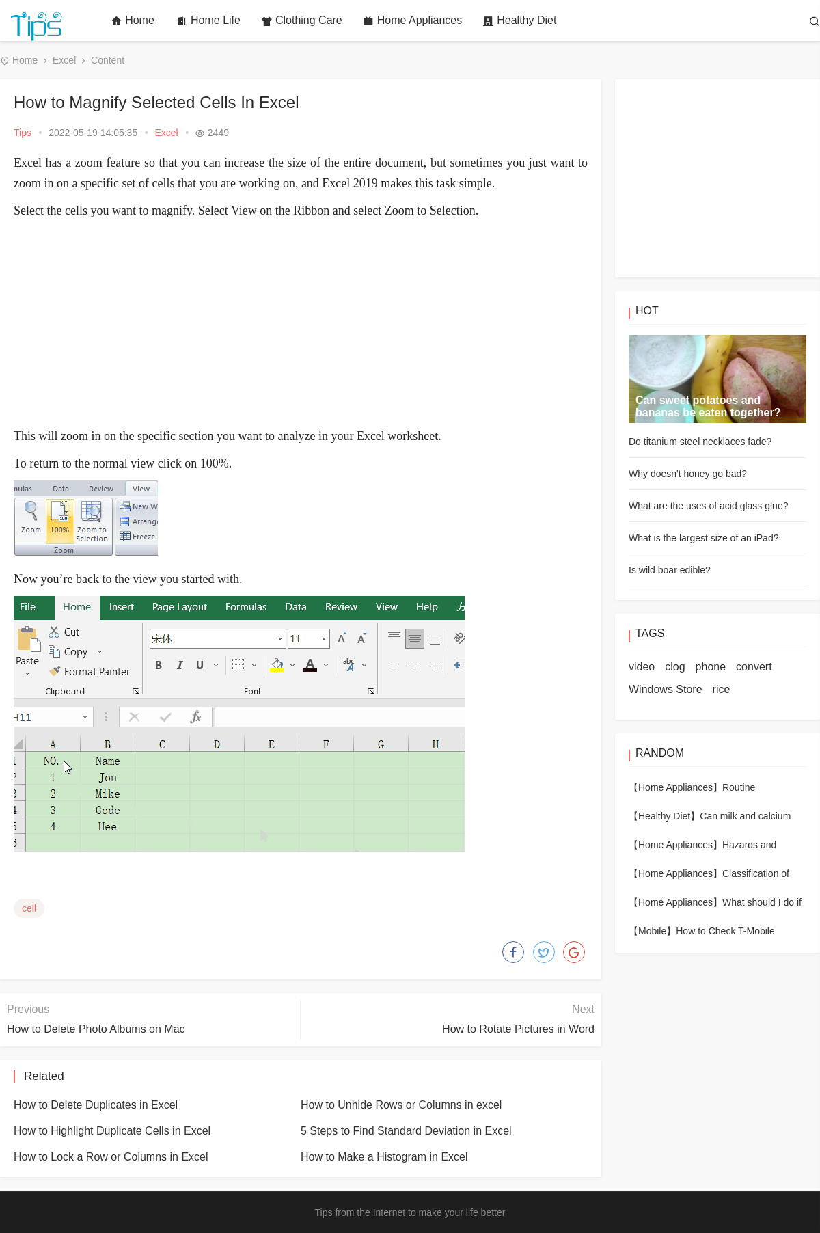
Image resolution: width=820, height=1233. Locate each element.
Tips (22, 132)
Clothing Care (301, 20)
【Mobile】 (652, 930)
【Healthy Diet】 (664, 816)
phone (711, 667)
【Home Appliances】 (675, 787)
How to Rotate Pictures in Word (518, 1029)
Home (132, 20)
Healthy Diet (519, 20)
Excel (64, 60)
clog (675, 667)
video (642, 667)
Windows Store (665, 689)
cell (29, 908)
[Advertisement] (301, 323)
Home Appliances (413, 20)
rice (721, 689)
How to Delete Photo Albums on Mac (96, 1029)
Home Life (208, 20)
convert (753, 667)
